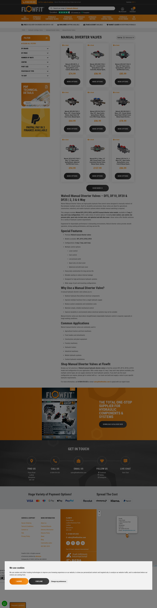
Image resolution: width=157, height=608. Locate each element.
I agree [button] (19, 581)
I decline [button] (39, 581)
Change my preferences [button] (58, 581)
